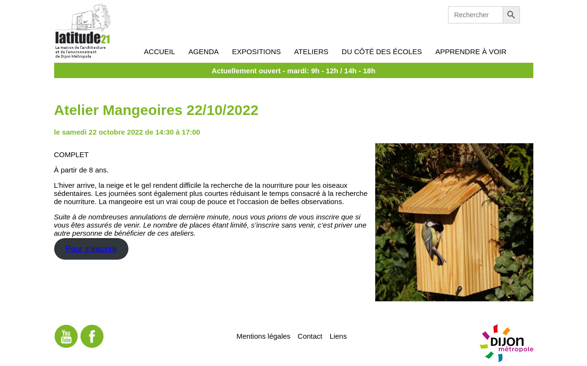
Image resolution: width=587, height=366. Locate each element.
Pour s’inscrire (91, 248)
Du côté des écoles (382, 51)
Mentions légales (264, 336)
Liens (338, 336)
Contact (310, 336)
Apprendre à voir (470, 51)
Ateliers (311, 51)
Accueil (159, 51)
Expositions (256, 51)
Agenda (203, 51)
